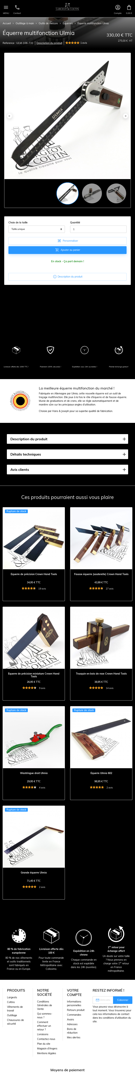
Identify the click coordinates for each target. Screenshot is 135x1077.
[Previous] (9, 116)
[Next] (125, 116)
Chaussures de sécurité (15, 1021)
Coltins (11, 1002)
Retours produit (76, 1010)
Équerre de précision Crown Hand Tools (34, 574)
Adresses (72, 1024)
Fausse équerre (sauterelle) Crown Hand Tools (101, 574)
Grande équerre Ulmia (34, 872)
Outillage (12, 1015)
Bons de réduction (72, 1030)
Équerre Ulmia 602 (101, 773)
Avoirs (70, 1019)
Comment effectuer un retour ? (44, 1026)
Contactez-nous (46, 1039)
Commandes (74, 1014)
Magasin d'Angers (47, 1048)
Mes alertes (73, 1037)
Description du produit (49, 43)
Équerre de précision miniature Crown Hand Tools (33, 675)
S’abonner (122, 1000)
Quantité (75, 222)
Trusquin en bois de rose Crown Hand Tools (101, 673)
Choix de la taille (18, 222)
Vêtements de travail (15, 1008)
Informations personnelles (74, 1003)
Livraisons (42, 1034)
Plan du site (43, 1043)
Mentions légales (46, 1053)
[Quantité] (98, 229)
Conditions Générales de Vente (44, 1005)
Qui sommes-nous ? (44, 1015)
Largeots (12, 997)
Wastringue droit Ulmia (34, 773)
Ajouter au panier (67, 249)
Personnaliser (67, 240)
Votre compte (74, 992)
